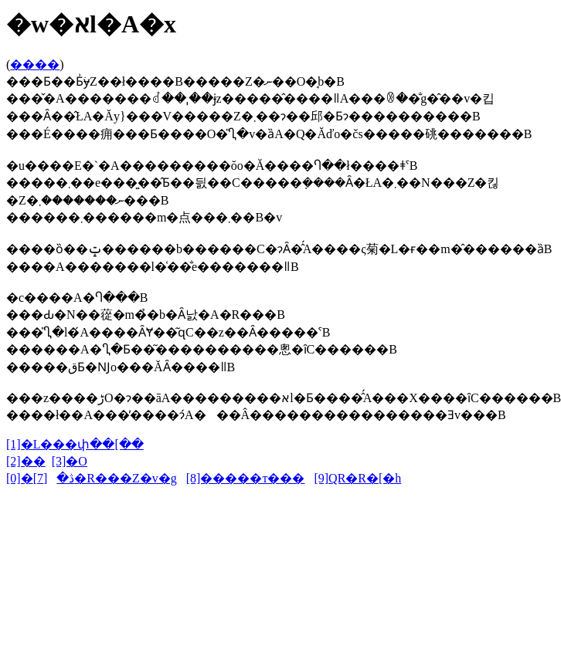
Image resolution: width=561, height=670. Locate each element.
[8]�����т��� (245, 478)
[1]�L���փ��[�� (75, 444)
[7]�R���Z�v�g (105, 478)
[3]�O (69, 461)
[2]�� (26, 461)
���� (35, 64)
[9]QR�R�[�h (357, 478)
